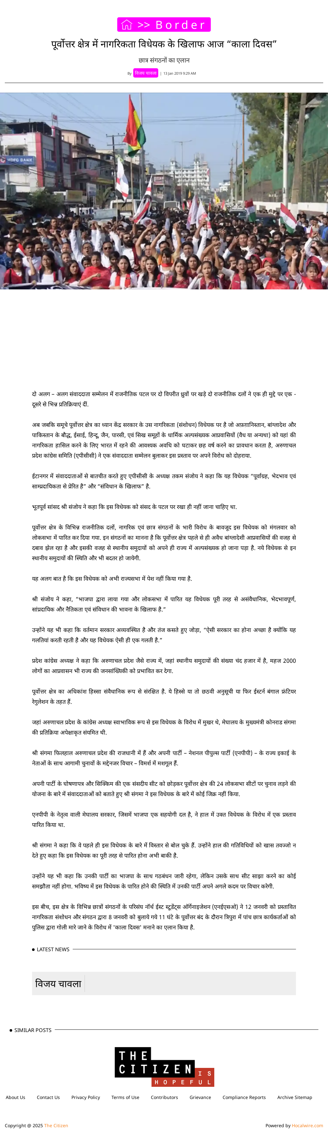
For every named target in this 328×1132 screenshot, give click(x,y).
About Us (15, 1097)
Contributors (164, 1097)
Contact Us (48, 1097)
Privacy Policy (85, 1097)
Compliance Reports (244, 1097)
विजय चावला (58, 983)
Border (181, 24)
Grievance (200, 1097)
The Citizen (56, 1125)
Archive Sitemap (294, 1097)
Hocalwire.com (307, 1125)
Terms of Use (125, 1097)
